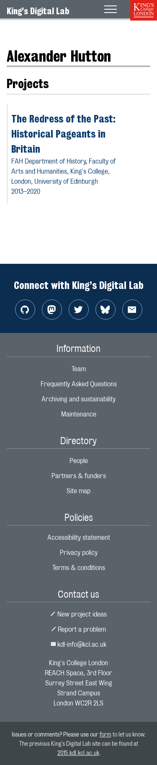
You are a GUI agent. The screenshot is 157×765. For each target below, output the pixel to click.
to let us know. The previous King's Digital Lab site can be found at (82, 743)
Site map (78, 491)
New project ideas (78, 614)
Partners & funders (78, 476)
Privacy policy (79, 553)
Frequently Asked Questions (79, 384)
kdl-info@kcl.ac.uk (79, 644)
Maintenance (78, 414)
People (78, 461)
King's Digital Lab (38, 10)
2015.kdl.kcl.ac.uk (78, 752)
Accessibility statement (78, 537)
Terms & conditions (78, 568)
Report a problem (78, 629)
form (105, 734)
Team (79, 369)
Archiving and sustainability (78, 399)
